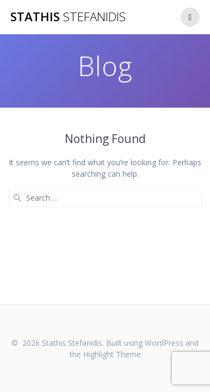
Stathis (68, 17)
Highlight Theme (112, 354)
